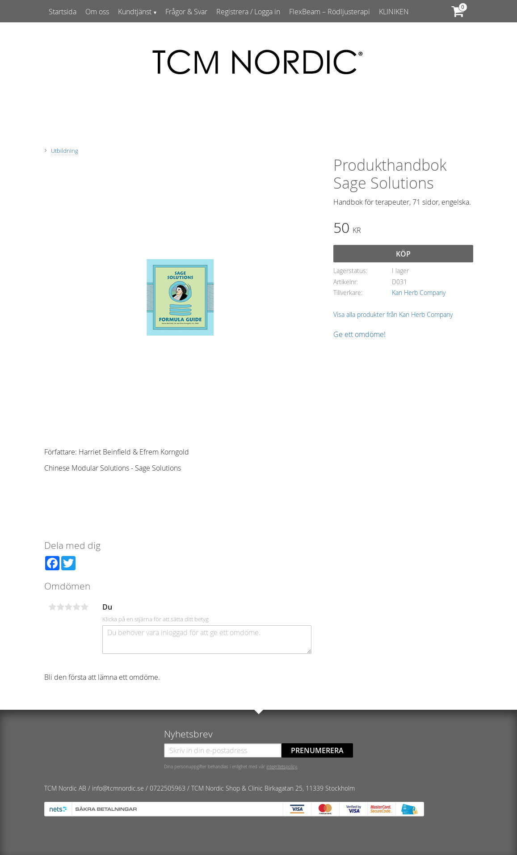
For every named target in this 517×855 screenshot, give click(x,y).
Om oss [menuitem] (97, 12)
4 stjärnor (77, 607)
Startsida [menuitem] (62, 12)
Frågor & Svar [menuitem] (186, 12)
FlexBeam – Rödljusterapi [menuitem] (329, 12)
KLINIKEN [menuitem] (394, 12)
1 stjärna (53, 607)
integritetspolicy (281, 766)
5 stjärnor (85, 607)
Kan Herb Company (419, 292)
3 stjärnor (69, 607)
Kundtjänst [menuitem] (134, 12)
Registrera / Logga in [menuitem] (248, 12)
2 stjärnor (61, 607)
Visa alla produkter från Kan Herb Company (393, 314)
